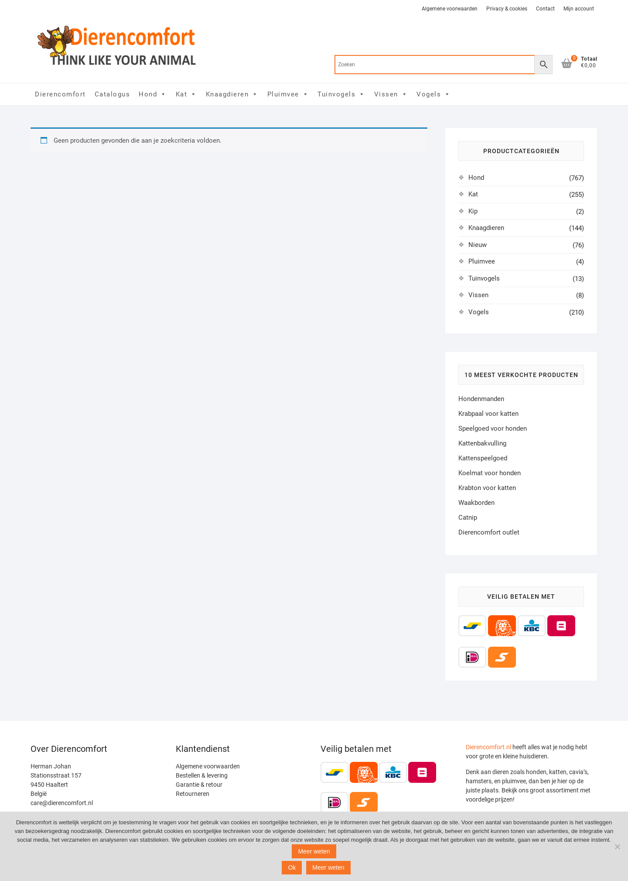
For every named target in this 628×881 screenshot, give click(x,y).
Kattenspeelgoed (482, 458)
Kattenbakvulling (482, 443)
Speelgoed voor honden (492, 428)
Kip (473, 211)
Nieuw (477, 245)
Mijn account (578, 9)
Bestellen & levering (202, 775)
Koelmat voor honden (489, 473)
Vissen (391, 94)
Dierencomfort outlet (488, 532)
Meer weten (314, 851)
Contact (545, 9)
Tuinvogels (341, 94)
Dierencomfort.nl (488, 747)
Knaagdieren (232, 94)
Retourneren (192, 793)
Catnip (467, 517)
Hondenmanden (481, 399)
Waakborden (476, 503)
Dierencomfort (60, 94)
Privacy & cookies (506, 9)
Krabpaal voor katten (488, 414)
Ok (292, 867)
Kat (186, 94)
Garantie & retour (199, 784)
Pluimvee (288, 94)
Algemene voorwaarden (450, 9)
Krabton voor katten (487, 488)
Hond (153, 94)
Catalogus (112, 94)
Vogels (433, 94)
